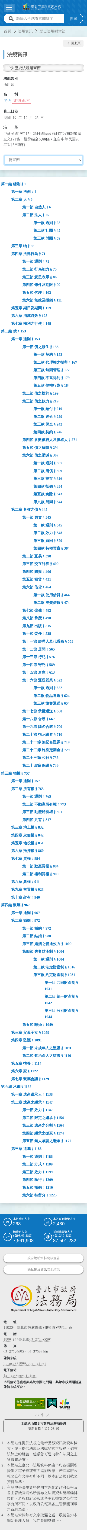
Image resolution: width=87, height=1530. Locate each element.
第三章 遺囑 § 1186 (26, 1148)
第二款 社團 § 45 (46, 230)
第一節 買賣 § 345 (36, 517)
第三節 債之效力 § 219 (40, 401)
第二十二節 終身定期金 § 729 (46, 750)
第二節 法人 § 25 (35, 215)
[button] (73, 43)
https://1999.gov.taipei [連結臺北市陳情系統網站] (24, 1363)
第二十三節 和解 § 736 (40, 758)
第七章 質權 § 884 (25, 858)
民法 (7, 100)
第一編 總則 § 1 (13, 184)
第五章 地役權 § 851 (27, 843)
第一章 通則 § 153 (25, 339)
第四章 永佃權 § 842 (27, 835)
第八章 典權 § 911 (25, 882)
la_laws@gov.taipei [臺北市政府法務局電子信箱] (20, 1375)
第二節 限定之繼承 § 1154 (43, 1117)
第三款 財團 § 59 (46, 238)
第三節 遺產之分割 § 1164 (43, 1125)
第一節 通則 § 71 (35, 261)
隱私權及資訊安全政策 (43, 1269)
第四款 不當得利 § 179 (51, 378)
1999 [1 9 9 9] (7, 1339)
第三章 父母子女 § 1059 (30, 1032)
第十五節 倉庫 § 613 (38, 672)
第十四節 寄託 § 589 (38, 664)
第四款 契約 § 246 (47, 432)
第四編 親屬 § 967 (15, 905)
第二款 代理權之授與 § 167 (55, 362)
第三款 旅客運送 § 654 (51, 703)
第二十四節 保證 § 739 (40, 765)
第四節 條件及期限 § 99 (41, 284)
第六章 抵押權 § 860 (27, 850)
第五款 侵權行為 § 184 (51, 385)
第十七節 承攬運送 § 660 (42, 711)
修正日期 (10, 111)
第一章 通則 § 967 (25, 913)
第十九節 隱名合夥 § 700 (42, 726)
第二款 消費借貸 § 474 (51, 602)
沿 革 (10, 127)
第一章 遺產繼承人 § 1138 (32, 1094)
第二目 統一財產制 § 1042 (61, 1000)
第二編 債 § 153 (13, 331)
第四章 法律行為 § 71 (28, 254)
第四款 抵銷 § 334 (47, 486)
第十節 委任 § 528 (36, 634)
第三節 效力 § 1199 (37, 1172)
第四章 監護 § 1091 (26, 1040)
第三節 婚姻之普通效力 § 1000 (46, 944)
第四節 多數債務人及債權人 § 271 (49, 440)
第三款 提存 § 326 (47, 478)
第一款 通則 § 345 (47, 525)
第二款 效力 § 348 (47, 533)
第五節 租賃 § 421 (36, 579)
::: (3, 28)
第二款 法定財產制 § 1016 (54, 967)
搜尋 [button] (73, 18)
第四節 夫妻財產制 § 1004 (43, 951)
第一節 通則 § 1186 (37, 1156)
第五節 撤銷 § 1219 (37, 1187)
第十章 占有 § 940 (25, 897)
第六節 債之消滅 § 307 (40, 455)
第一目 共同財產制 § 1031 (61, 985)
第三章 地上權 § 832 (27, 827)
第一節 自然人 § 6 (36, 207)
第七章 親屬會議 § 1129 (30, 1079)
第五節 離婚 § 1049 (37, 1024)
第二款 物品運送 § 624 (51, 695)
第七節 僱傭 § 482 (36, 610)
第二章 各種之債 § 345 (29, 509)
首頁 (7, 31)
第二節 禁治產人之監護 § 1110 (46, 1056)
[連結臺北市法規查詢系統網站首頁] (41, 6)
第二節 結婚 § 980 (36, 936)
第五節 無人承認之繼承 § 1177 (46, 1141)
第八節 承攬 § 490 (36, 618)
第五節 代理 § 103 (36, 292)
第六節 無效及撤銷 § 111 (42, 300)
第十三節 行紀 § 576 (38, 657)
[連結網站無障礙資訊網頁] (30, 1403)
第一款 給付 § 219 (47, 409)
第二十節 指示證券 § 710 (42, 734)
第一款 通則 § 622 (47, 688)
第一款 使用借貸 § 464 (51, 595)
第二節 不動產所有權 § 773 (44, 804)
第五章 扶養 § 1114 (26, 1063)
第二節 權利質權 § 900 (40, 874)
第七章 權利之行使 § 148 (31, 323)
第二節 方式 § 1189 (37, 1164)
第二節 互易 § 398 (36, 556)
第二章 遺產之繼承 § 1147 (32, 1102)
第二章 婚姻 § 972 (25, 920)
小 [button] (37, 1414)
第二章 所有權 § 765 (27, 789)
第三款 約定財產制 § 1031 (54, 974)
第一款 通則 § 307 (47, 463)
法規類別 (10, 78)
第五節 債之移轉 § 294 (40, 447)
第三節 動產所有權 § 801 (42, 812)
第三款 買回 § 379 (47, 540)
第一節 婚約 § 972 (36, 928)
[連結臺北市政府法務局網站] (43, 1298)
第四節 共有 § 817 (36, 819)
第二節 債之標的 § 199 (40, 393)
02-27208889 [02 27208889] (39, 1339)
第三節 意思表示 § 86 (39, 277)
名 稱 (10, 94)
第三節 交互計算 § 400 (40, 564)
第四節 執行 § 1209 (37, 1180)
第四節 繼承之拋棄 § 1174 (43, 1133)
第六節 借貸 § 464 (36, 587)
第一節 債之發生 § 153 (40, 347)
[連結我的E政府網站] (52, 1403)
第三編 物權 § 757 (15, 773)
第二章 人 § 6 (21, 199)
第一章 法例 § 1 (23, 192)
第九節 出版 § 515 (36, 626)
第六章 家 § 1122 (24, 1071)
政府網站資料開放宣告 (43, 1257)
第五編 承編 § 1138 (16, 1087)
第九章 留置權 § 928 (27, 889)
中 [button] (43, 1414)
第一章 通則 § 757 (25, 781)
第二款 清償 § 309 (47, 471)
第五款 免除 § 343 (47, 494)
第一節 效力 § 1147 (37, 1110)
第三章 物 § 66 (22, 246)
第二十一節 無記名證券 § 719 (46, 742)
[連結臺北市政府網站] (64, 1404)
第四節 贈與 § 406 (36, 571)
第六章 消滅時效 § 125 (29, 316)
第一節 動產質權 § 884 (40, 866)
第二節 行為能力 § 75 (39, 269)
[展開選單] (9, 8)
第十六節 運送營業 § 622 (42, 680)
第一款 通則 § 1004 (48, 959)
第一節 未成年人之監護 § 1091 (46, 1048)
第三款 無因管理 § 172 (51, 370)
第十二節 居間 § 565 (38, 649)
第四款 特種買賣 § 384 (51, 548)
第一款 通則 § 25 (46, 223)
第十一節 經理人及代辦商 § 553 (47, 641)
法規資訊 (25, 31)
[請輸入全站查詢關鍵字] (39, 18)
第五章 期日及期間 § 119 (31, 308)
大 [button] (48, 1414)
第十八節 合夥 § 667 (38, 719)
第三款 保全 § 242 (47, 424)
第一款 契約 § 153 (47, 354)
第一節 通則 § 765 (36, 796)
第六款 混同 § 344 (47, 502)
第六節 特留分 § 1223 (39, 1195)
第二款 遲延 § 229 (47, 416)
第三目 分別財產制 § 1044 (61, 1014)
